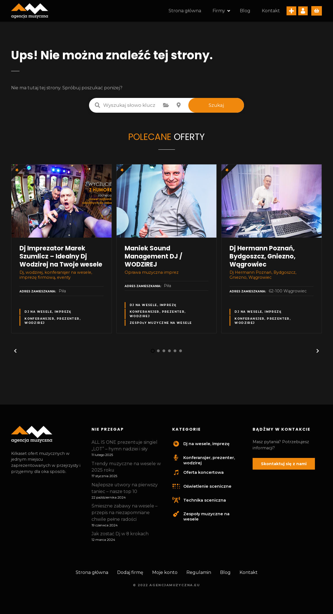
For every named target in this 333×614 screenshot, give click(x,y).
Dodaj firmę (130, 574)
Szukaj (216, 107)
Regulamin (198, 574)
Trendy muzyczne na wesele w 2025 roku (126, 469)
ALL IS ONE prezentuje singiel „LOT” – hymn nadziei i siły (124, 447)
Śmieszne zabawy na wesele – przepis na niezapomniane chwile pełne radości (124, 514)
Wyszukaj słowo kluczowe (97, 106)
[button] (15, 353)
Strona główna (185, 11)
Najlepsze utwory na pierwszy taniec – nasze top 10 (125, 490)
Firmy (219, 11)
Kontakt (271, 11)
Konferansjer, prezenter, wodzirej (52, 322)
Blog (245, 11)
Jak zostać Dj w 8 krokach (120, 535)
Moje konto (164, 574)
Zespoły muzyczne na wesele (161, 324)
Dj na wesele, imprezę (47, 313)
